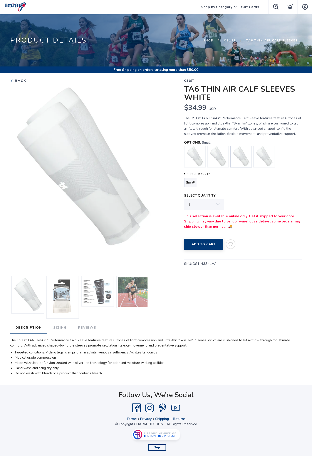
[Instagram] (149, 408)
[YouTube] (175, 408)
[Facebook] (136, 408)
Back (18, 80)
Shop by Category (216, 7)
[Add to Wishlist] (230, 244)
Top (157, 447)
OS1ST (230, 41)
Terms (132, 418)
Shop (208, 41)
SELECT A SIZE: (197, 174)
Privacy (146, 418)
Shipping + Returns (170, 418)
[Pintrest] (162, 408)
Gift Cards (250, 7)
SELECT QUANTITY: (200, 195)
